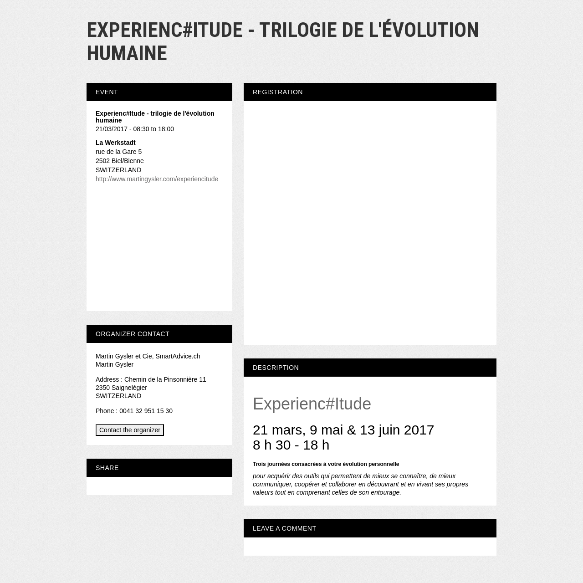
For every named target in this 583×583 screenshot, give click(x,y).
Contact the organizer (129, 430)
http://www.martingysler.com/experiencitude (157, 179)
